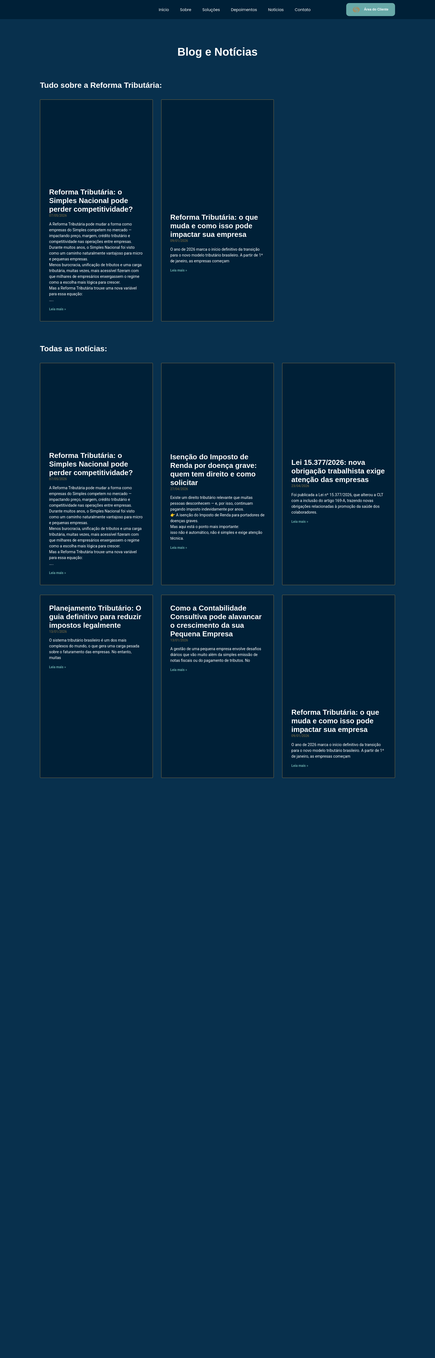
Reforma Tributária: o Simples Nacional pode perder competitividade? (91, 200)
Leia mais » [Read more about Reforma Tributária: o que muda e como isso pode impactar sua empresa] (178, 270)
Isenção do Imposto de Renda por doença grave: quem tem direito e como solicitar (213, 470)
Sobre (185, 9)
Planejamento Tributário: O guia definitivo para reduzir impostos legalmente (95, 616)
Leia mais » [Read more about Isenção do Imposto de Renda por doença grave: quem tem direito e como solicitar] (178, 548)
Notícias (276, 9)
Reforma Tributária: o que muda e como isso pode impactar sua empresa (214, 226)
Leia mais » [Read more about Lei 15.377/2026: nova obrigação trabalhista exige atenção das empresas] (299, 522)
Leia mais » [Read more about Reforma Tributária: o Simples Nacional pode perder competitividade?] (57, 309)
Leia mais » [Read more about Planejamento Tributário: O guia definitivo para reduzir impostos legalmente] (57, 667)
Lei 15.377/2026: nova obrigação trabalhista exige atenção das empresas (338, 471)
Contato (302, 9)
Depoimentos (244, 9)
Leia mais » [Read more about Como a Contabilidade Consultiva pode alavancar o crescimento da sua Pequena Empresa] (178, 670)
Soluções (211, 9)
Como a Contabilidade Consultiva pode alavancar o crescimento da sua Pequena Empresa (216, 621)
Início (164, 9)
